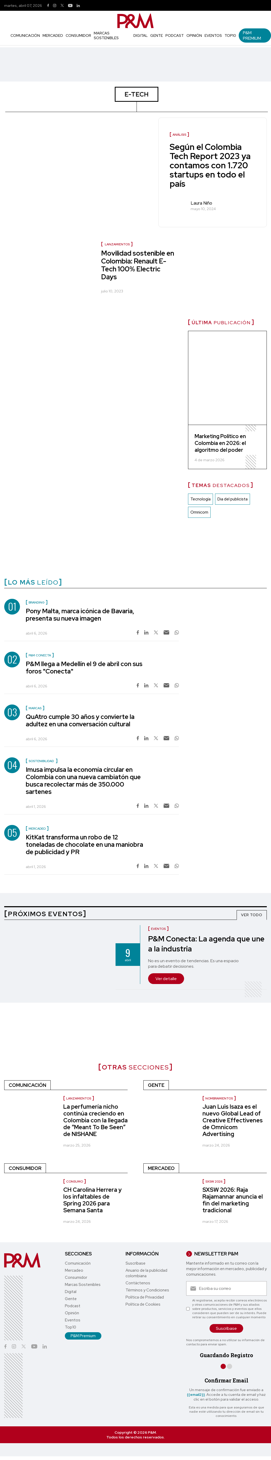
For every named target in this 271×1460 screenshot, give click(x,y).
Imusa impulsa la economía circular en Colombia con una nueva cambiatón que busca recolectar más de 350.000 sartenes (83, 781)
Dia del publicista (232, 499)
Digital (140, 35)
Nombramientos (219, 1098)
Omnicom (199, 512)
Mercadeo (53, 35)
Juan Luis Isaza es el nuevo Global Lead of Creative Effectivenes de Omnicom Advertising (232, 1120)
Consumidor (78, 35)
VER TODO (251, 914)
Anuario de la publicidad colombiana (146, 1273)
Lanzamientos (117, 244)
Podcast (174, 35)
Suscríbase (135, 1263)
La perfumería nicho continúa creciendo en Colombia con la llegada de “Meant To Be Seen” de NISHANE (95, 1120)
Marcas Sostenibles (106, 35)
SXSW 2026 (213, 1181)
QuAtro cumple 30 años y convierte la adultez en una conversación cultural (80, 720)
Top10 (230, 35)
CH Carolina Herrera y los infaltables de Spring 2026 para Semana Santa (92, 1200)
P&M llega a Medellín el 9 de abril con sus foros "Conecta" (84, 667)
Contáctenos (138, 1283)
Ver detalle (166, 978)
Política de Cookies (143, 1304)
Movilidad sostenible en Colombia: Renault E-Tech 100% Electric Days (137, 265)
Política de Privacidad (145, 1297)
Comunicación (25, 35)
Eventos (213, 35)
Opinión (194, 35)
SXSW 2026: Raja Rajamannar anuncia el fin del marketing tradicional (232, 1200)
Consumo (74, 1181)
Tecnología (200, 499)
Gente (156, 35)
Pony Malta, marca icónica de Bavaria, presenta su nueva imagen (80, 614)
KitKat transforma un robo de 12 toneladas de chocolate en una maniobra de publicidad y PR (84, 844)
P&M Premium (252, 35)
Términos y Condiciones (147, 1290)
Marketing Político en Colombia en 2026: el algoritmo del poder (220, 443)
